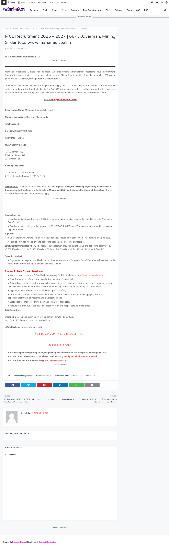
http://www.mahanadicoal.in (90, 275)
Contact (61, 2)
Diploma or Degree (43, 376)
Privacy (32, 2)
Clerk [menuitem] (108, 10)
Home (11, 2)
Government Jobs (62, 376)
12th (13, 29)
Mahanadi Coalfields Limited (83, 376)
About (22, 2)
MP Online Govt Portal (55, 360)
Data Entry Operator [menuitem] (92, 10)
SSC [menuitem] (138, 10)
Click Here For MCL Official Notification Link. (60, 334)
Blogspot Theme (19, 542)
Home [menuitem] (34, 10)
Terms (51, 2)
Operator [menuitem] (75, 10)
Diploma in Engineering (23, 376)
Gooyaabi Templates (47, 542)
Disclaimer (42, 2)
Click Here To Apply (60, 344)
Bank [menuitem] (45, 10)
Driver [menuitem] (54, 10)
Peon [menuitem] (63, 10)
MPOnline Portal (13, 49)
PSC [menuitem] (146, 10)
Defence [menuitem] (119, 10)
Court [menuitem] (129, 10)
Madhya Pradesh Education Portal (80, 356)
